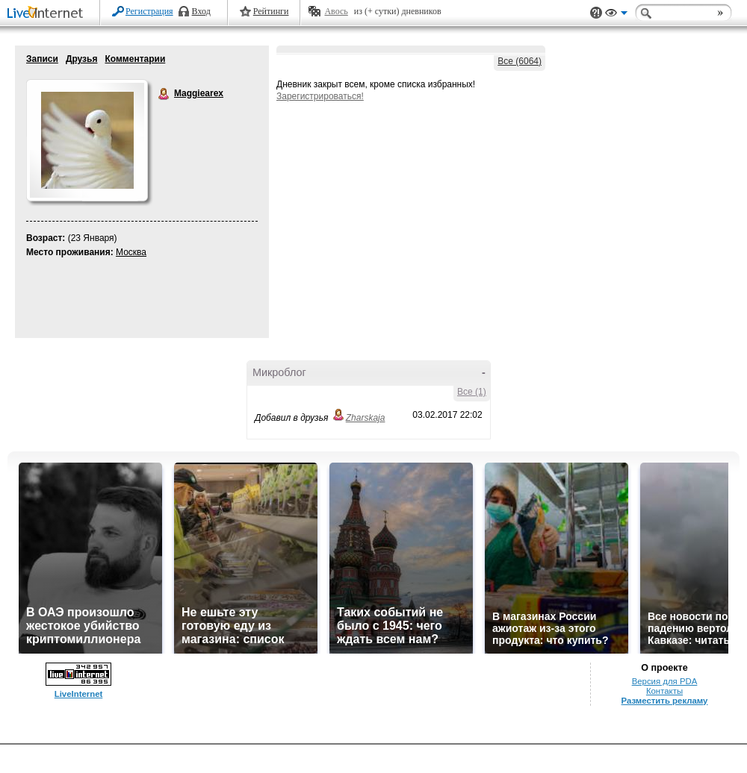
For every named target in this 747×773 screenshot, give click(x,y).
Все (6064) (520, 61)
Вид (616, 15)
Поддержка (596, 13)
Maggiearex (164, 94)
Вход (201, 11)
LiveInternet (47, 14)
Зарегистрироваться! (320, 96)
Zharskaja (365, 418)
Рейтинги (271, 11)
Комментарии (135, 59)
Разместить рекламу (665, 700)
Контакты (664, 690)
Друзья (82, 59)
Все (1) (471, 391)
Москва (131, 252)
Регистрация (149, 11)
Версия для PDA (665, 681)
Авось (335, 11)
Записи (42, 59)
